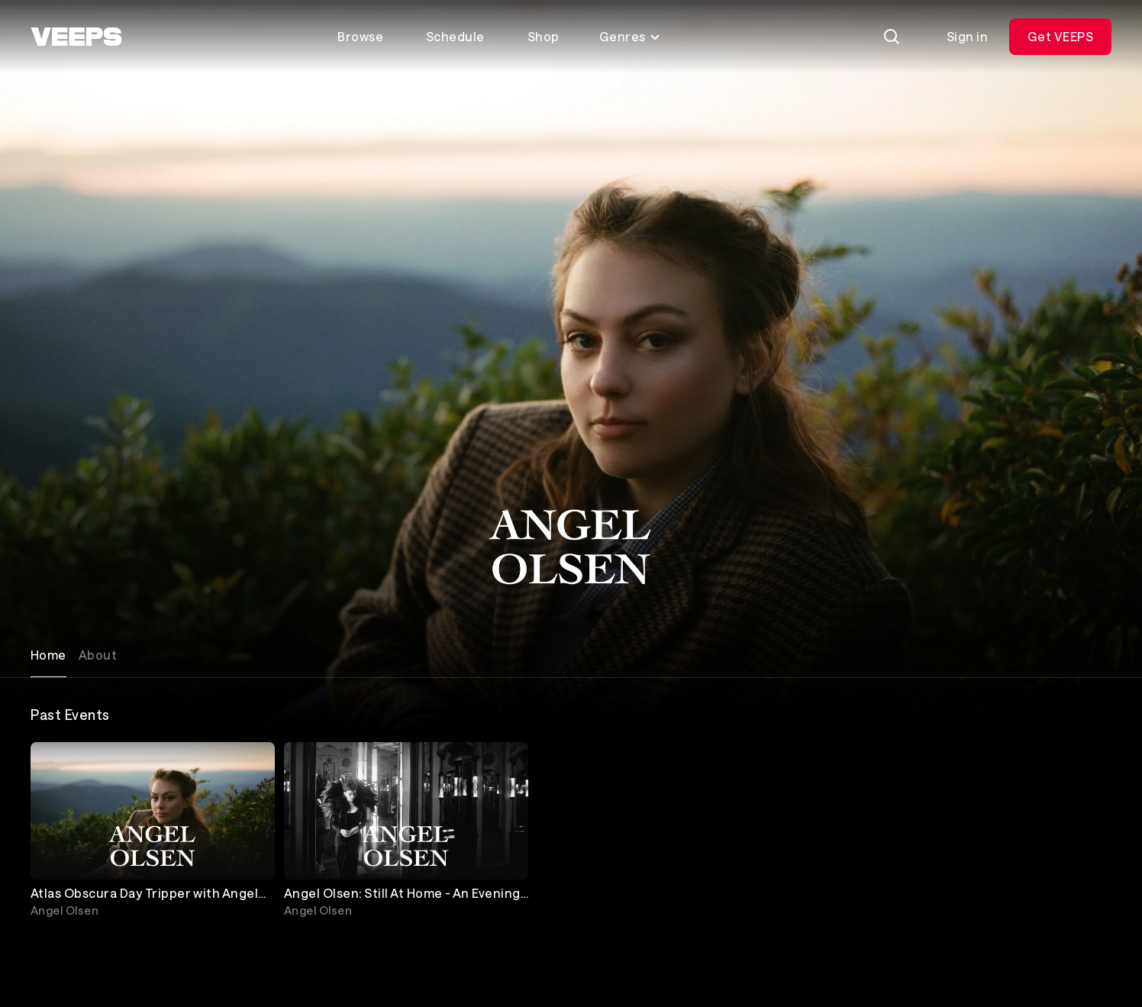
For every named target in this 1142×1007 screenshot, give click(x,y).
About (98, 654)
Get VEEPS (1060, 36)
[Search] (891, 36)
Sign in (967, 36)
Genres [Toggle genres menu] (630, 36)
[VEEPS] (76, 36)
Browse (360, 36)
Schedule (455, 36)
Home (48, 654)
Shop (543, 36)
